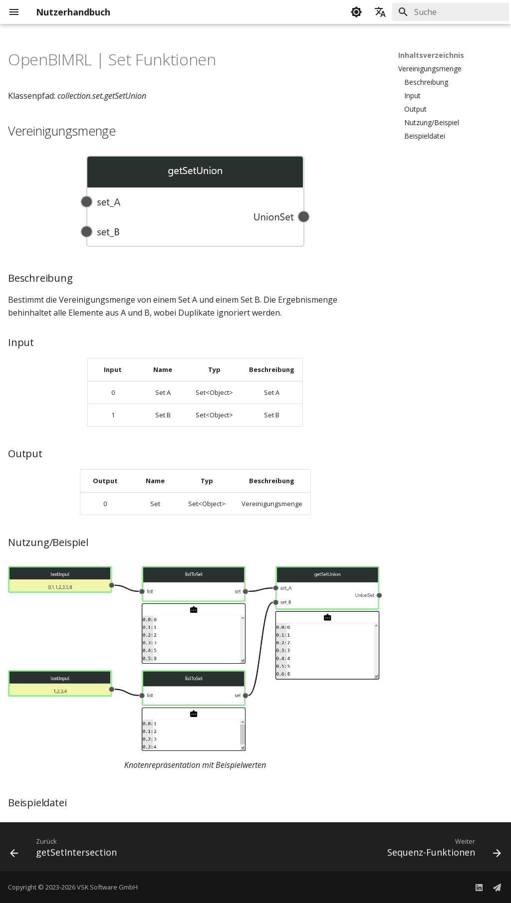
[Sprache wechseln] (380, 12)
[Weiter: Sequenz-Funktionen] (442, 849)
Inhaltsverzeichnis (431, 55)
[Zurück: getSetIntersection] (65, 849)
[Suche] (450, 12)
